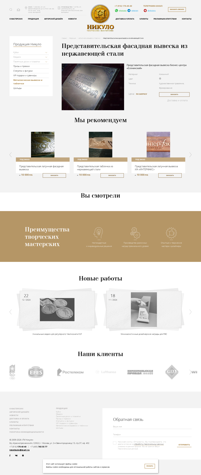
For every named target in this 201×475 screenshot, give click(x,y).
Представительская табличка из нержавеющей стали (95, 168)
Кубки (16, 52)
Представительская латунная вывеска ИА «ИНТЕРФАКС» (156, 168)
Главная (64, 38)
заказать (174, 94)
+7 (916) (17, 446)
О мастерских (16, 19)
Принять (149, 466)
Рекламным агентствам (165, 19)
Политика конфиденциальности (26, 432)
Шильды (17, 88)
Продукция (33, 19)
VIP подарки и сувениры (25, 75)
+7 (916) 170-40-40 (123, 6)
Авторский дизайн (53, 19)
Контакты (187, 19)
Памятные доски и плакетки (26, 61)
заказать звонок (177, 9)
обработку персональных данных (149, 444)
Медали (17, 57)
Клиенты (144, 19)
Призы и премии (21, 66)
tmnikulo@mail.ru (18, 9)
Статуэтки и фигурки (23, 70)
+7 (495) (38, 446)
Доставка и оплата (125, 19)
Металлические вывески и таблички (27, 82)
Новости (72, 19)
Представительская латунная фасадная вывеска (41, 168)
